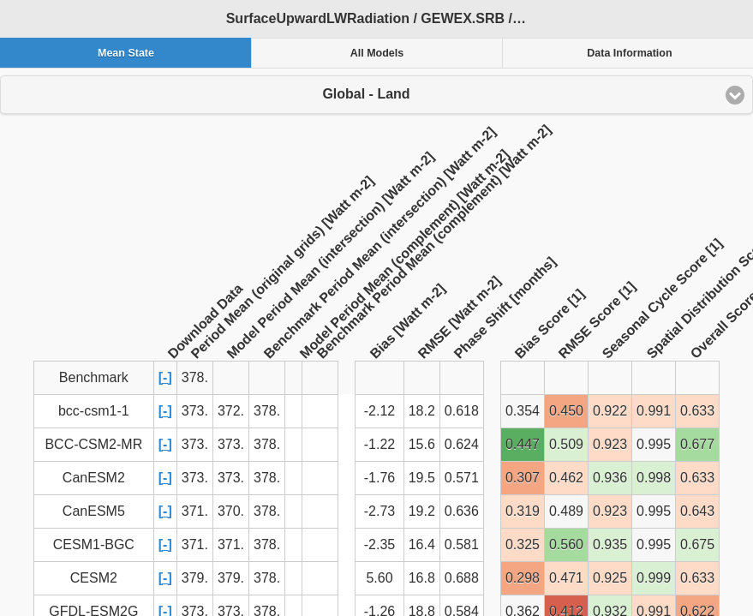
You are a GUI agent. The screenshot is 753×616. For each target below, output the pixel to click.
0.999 (653, 578)
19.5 (422, 477)
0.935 (610, 544)
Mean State (126, 53)
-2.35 (379, 544)
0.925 (610, 578)
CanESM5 (94, 511)
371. (195, 511)
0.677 (697, 444)
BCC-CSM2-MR (93, 444)
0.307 (522, 477)
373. (195, 411)
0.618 (462, 411)
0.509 (566, 444)
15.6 (422, 444)
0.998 (653, 477)
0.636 (462, 511)
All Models (377, 53)
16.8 (422, 578)
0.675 (697, 544)
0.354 (522, 411)
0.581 (462, 544)
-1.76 (379, 477)
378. (267, 411)
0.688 (462, 578)
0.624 (462, 444)
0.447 (522, 444)
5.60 (379, 578)
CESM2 (93, 578)
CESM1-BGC (93, 544)
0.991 (653, 411)
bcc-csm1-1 (93, 411)
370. (231, 511)
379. (195, 578)
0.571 (462, 477)
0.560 (566, 544)
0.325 (522, 544)
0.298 (522, 578)
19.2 (422, 511)
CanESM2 (94, 477)
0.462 (566, 477)
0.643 (697, 511)
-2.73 (379, 511)
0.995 (653, 444)
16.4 (422, 544)
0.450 (566, 411)
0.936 (610, 477)
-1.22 (379, 444)
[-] (165, 377)
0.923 (610, 444)
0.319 (522, 511)
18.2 (422, 411)
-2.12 (379, 411)
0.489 (566, 511)
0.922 (610, 411)
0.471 (566, 578)
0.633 (697, 411)
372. (231, 411)
